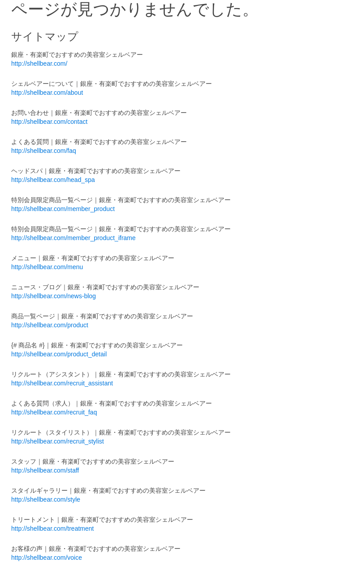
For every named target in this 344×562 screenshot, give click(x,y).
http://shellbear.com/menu (47, 266)
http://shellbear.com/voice (46, 557)
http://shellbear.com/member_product (63, 208)
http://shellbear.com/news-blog (53, 296)
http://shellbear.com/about (47, 92)
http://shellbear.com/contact (49, 121)
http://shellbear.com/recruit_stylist (57, 441)
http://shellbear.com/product (49, 325)
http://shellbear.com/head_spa (53, 179)
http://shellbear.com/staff (45, 470)
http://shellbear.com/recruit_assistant (62, 383)
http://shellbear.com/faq (43, 150)
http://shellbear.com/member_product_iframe (73, 237)
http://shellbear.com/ (39, 63)
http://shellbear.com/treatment (52, 528)
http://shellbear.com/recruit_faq (54, 412)
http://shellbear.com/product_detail (59, 354)
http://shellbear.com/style (45, 499)
